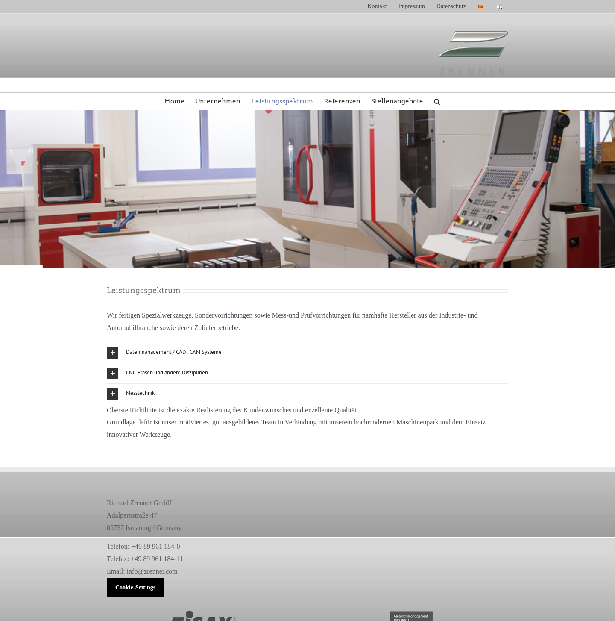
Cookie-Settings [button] (135, 587)
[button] (437, 101)
